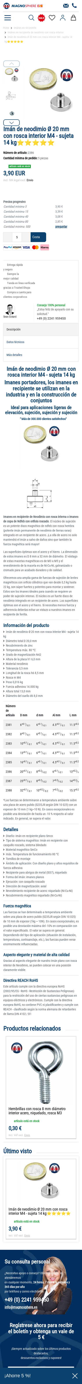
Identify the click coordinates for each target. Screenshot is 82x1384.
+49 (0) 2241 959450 (51, 318)
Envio (30, 180)
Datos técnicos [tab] (15, 342)
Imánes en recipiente (25, 27)
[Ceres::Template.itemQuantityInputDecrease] (7, 237)
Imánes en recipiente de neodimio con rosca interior (36, 32)
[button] (11, 122)
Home (6, 27)
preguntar (61, 226)
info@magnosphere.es (21, 1307)
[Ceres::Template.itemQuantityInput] (17, 237)
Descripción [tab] (14, 329)
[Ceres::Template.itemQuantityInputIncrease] (26, 237)
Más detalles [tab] (14, 355)
